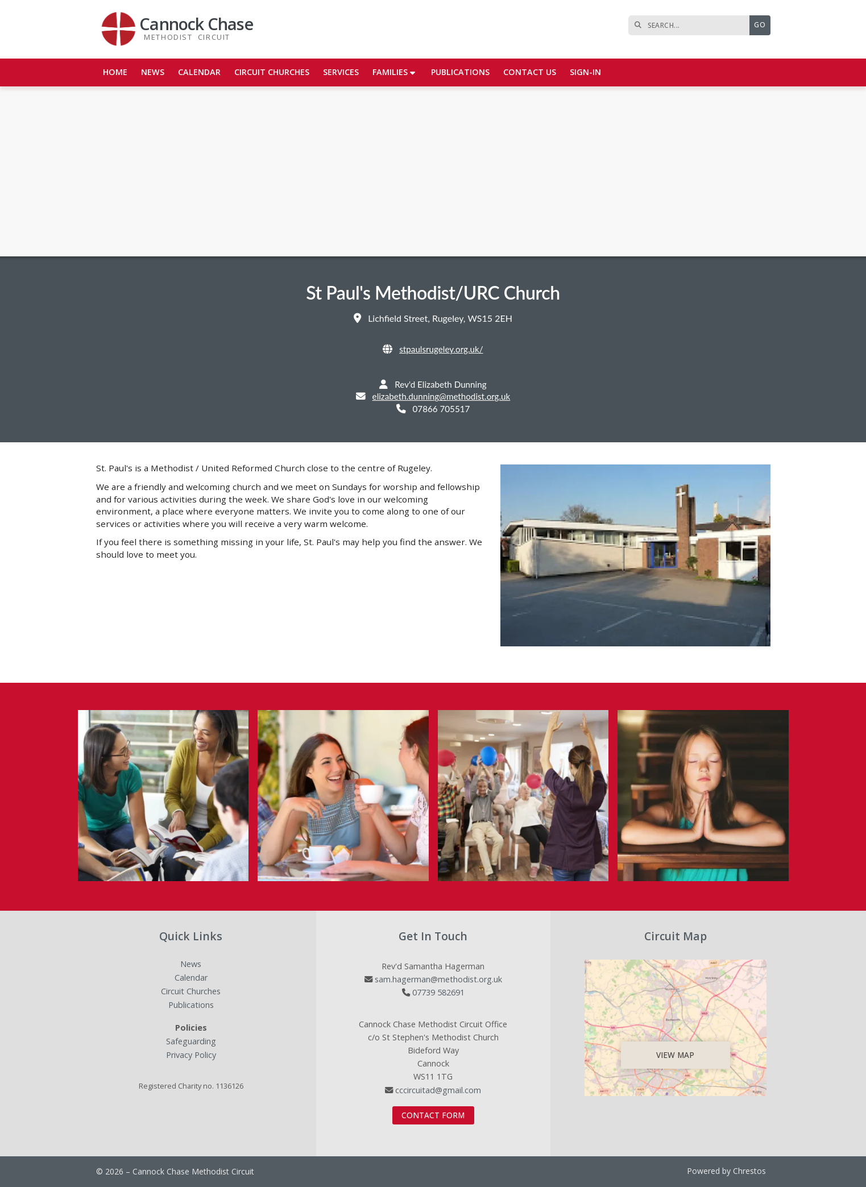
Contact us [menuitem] (529, 72)
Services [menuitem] (341, 72)
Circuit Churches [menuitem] (271, 72)
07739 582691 (438, 992)
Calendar (191, 978)
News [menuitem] (152, 72)
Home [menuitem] (115, 72)
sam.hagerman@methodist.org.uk (438, 979)
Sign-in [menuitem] (585, 72)
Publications (191, 1005)
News (190, 964)
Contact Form (433, 1115)
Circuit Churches (191, 992)
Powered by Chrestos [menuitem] (726, 1170)
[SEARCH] (691, 25)
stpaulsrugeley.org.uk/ (441, 349)
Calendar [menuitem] (199, 72)
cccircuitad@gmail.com (438, 1090)
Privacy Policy (191, 1055)
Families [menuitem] (390, 72)
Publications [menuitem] (460, 72)
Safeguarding (191, 1042)
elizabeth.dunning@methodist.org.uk (441, 396)
